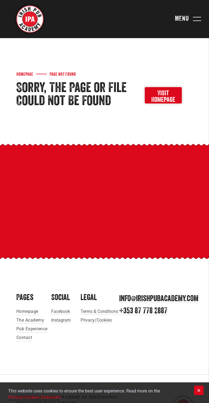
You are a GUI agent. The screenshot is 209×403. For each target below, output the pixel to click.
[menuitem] (36, 311)
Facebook (60, 311)
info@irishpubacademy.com (158, 299)
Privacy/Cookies (96, 320)
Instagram (61, 320)
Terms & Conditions (99, 311)
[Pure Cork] (150, 223)
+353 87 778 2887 (143, 311)
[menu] (197, 19)
